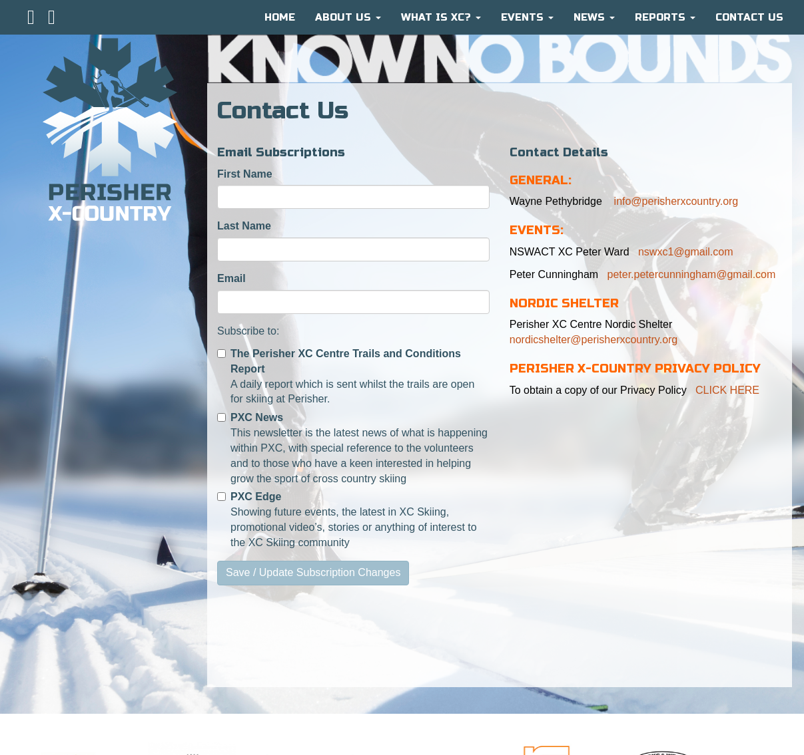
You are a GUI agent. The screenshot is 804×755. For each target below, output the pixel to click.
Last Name (244, 225)
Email (231, 278)
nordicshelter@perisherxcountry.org (594, 339)
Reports (665, 17)
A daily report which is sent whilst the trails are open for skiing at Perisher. (345, 376)
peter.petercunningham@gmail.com (691, 274)
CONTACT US (749, 17)
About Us (348, 17)
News (594, 17)
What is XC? (441, 17)
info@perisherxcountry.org (674, 201)
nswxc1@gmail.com (685, 251)
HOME (279, 17)
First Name (244, 174)
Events (527, 17)
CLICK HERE (727, 390)
